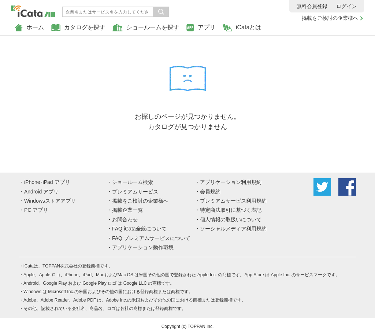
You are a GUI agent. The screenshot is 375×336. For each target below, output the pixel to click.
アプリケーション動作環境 (143, 247)
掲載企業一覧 (127, 210)
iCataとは (242, 28)
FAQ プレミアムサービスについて (151, 238)
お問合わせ (125, 219)
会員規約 (210, 192)
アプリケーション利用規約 (230, 182)
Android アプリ (41, 192)
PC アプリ (36, 210)
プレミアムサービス (135, 192)
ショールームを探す (145, 28)
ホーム (29, 28)
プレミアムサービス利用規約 (233, 201)
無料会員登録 (312, 6)
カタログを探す (78, 28)
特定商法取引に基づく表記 (230, 210)
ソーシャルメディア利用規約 (233, 229)
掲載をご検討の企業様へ (330, 18)
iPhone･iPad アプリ (47, 182)
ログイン (346, 6)
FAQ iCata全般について (139, 229)
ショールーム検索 (132, 182)
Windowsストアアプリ (50, 201)
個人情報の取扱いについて (230, 219)
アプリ (200, 28)
